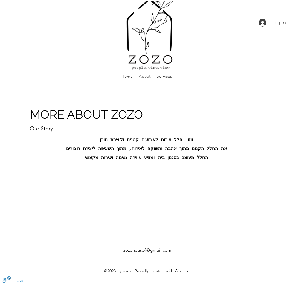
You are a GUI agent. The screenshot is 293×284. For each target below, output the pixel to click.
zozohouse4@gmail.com (147, 250)
